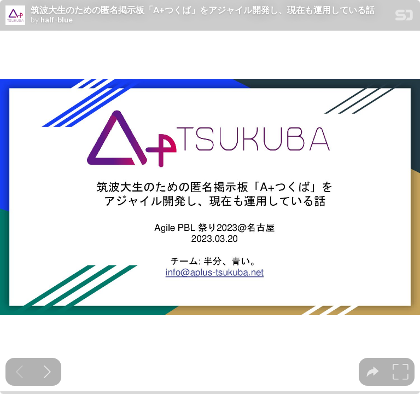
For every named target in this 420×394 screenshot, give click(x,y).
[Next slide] (47, 372)
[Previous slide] (19, 372)
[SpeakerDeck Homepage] (404, 17)
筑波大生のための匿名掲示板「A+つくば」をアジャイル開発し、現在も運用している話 (203, 9)
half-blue (56, 20)
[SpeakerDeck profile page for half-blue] (15, 15)
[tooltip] (372, 372)
